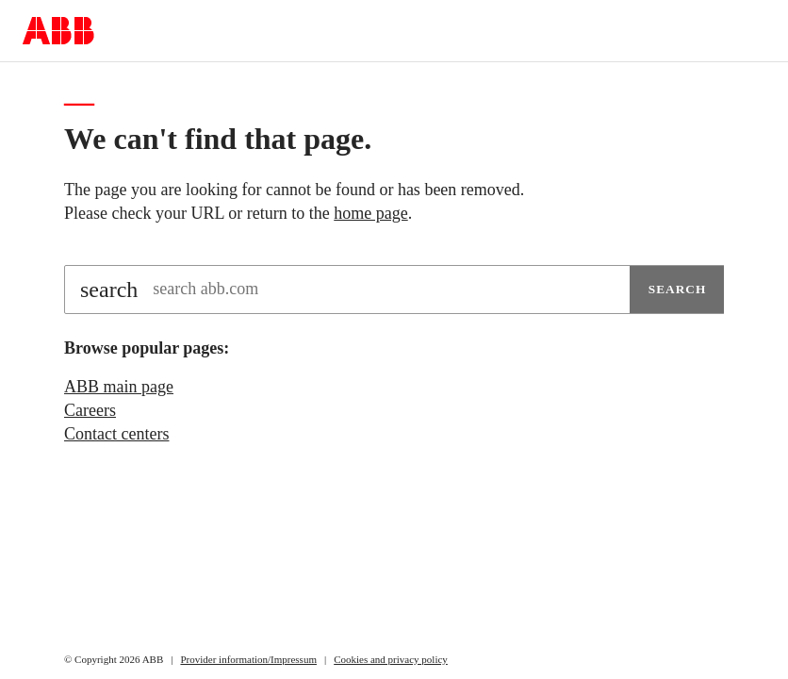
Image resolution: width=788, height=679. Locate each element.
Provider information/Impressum (248, 659)
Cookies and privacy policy (391, 659)
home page (370, 213)
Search (677, 289)
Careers (90, 410)
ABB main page (118, 386)
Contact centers (116, 433)
